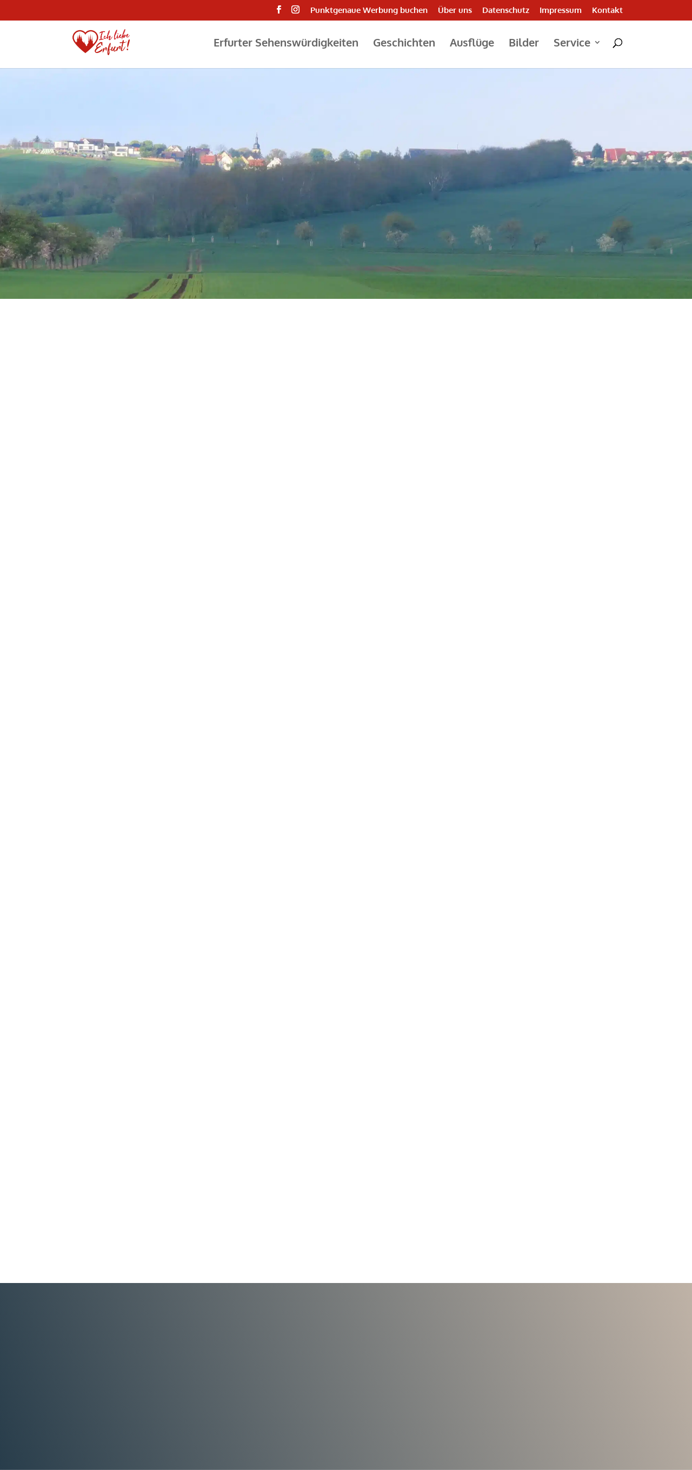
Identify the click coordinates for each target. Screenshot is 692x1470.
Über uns (455, 10)
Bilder (524, 43)
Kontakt (607, 10)
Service (572, 43)
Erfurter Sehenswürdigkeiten (286, 43)
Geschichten (404, 43)
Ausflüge (472, 43)
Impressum (561, 10)
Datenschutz (505, 10)
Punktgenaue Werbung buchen (369, 10)
